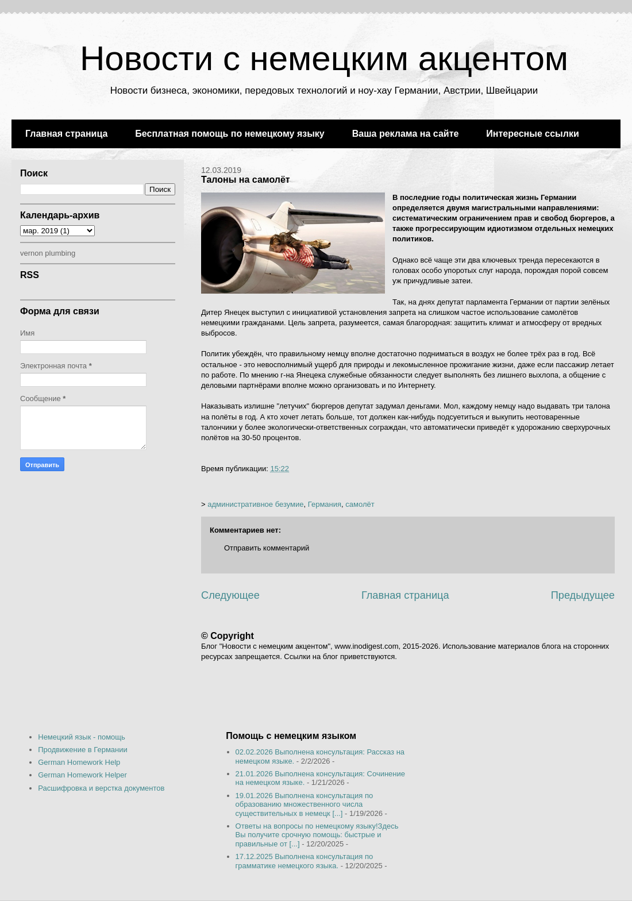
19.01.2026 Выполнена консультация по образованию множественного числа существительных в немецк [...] (304, 804)
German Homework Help (79, 762)
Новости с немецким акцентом (324, 58)
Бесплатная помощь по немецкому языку (229, 133)
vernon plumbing (47, 253)
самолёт (359, 504)
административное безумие (255, 504)
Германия (324, 504)
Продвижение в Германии (83, 749)
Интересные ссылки (532, 133)
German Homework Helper (82, 775)
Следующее (230, 595)
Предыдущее (583, 595)
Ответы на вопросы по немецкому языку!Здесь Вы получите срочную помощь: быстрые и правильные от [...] (317, 835)
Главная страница (66, 133)
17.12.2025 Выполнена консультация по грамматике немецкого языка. (304, 861)
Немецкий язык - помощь (81, 737)
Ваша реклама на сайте (405, 133)
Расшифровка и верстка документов (101, 788)
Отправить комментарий (266, 548)
